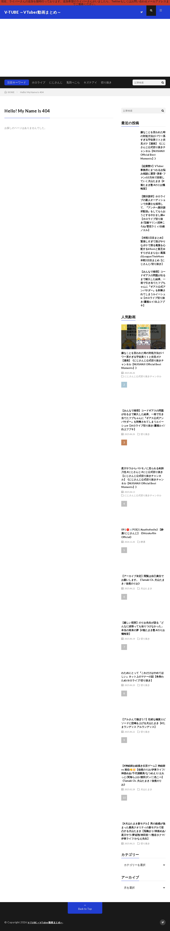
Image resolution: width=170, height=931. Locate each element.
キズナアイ (90, 82)
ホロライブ (38, 82)
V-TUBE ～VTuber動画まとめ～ (47, 922)
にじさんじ (56, 82)
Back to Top (85, 908)
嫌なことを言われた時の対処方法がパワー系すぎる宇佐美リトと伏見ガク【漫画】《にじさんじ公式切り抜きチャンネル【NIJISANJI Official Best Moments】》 (142, 360)
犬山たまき (146, 588)
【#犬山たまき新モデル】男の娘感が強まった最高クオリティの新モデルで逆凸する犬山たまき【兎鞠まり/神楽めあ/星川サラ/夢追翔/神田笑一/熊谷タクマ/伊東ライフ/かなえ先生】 (143, 831)
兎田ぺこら (73, 82)
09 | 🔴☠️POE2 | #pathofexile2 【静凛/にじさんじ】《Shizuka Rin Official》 (142, 533)
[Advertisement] (85, 48)
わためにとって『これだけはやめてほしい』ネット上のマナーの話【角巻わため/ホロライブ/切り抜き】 (142, 676)
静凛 (143, 542)
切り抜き (106, 82)
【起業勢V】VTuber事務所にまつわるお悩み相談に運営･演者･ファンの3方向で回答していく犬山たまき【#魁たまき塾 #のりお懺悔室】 (153, 177)
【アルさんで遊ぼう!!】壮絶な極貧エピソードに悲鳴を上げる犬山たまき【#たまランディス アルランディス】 (143, 723)
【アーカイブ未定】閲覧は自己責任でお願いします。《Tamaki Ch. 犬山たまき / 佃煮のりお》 (142, 579)
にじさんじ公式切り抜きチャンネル (143, 376)
